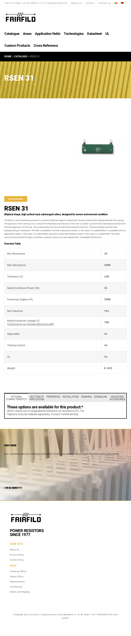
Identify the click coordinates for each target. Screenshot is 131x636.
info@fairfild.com (57, 3)
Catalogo (20, 56)
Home (8, 56)
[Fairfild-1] (26, 512)
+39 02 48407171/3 (33, 3)
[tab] (16, 397)
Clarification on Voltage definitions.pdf (30, 324)
